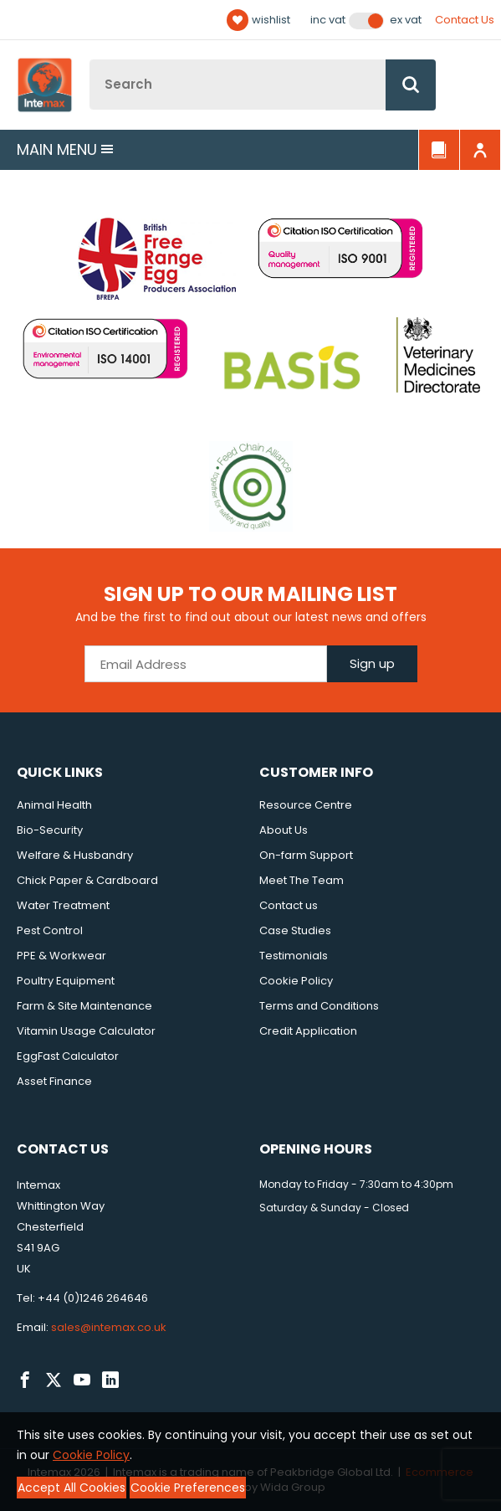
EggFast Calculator (68, 1056)
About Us (283, 830)
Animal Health (54, 805)
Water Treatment (63, 905)
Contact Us (464, 20)
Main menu (65, 149)
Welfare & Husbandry (75, 855)
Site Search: (89, 59)
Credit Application (308, 1031)
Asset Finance (54, 1081)
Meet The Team (301, 880)
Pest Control (50, 930)
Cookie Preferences (187, 1487)
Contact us (288, 905)
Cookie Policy (296, 981)
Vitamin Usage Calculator (86, 1031)
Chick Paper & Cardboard (87, 880)
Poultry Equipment (66, 981)
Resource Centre (305, 805)
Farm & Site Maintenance (84, 1006)
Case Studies (295, 930)
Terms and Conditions (319, 1006)
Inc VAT (327, 20)
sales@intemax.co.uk (108, 1327)
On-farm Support (306, 855)
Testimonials (293, 956)
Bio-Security (50, 830)
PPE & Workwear (61, 956)
